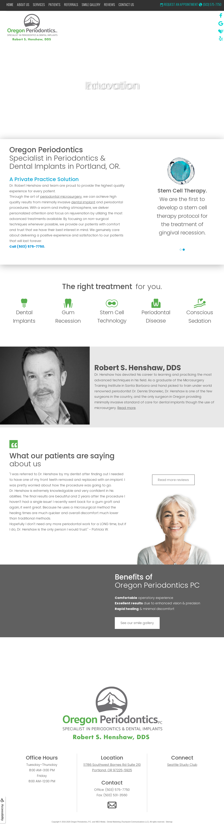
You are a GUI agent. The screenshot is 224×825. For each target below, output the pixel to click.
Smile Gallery (91, 4)
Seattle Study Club (182, 764)
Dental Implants (24, 311)
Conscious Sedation (199, 311)
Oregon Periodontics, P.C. (81, 822)
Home (9, 4)
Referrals (71, 4)
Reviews (109, 4)
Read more (126, 408)
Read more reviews (173, 480)
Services (39, 4)
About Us (23, 4)
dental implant (83, 202)
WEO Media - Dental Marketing (108, 822)
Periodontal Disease (156, 311)
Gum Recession (68, 312)
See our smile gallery (137, 623)
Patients (54, 4)
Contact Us (126, 4)
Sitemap (169, 822)
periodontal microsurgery (61, 196)
